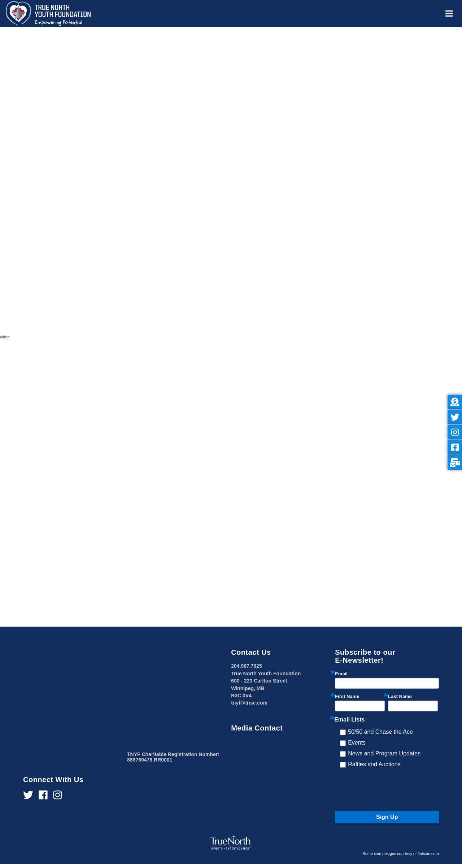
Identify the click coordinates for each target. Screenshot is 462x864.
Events (357, 743)
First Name (347, 696)
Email (341, 673)
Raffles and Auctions (374, 764)
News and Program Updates (384, 753)
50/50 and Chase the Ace (380, 732)
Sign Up (387, 817)
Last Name (400, 696)
